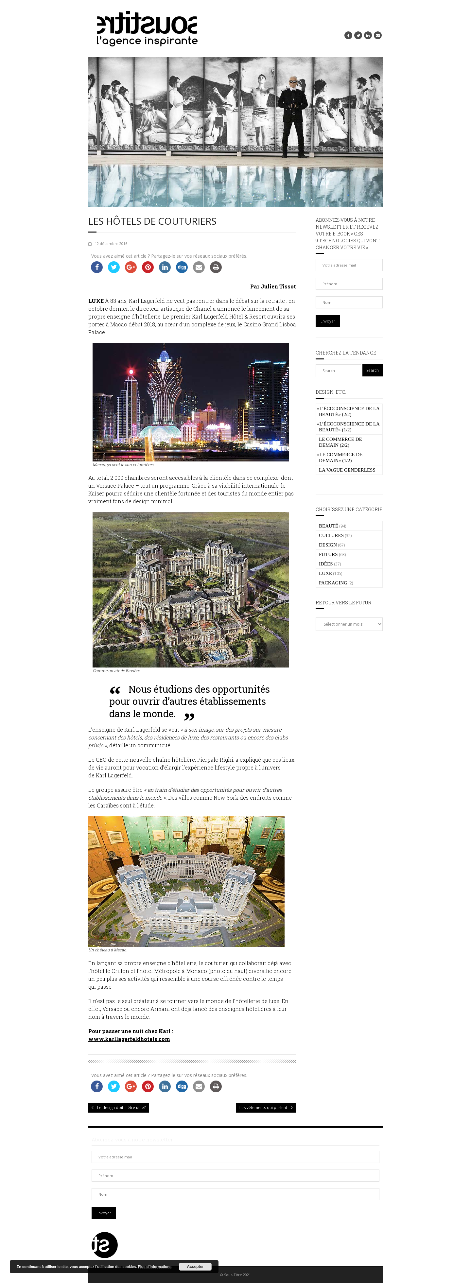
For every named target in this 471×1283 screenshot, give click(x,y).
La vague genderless (347, 470)
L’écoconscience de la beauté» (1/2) (348, 426)
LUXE (325, 573)
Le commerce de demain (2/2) (340, 442)
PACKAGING (333, 582)
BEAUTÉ (328, 526)
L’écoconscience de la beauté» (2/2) (348, 411)
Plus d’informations (154, 1267)
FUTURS (328, 554)
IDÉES (326, 563)
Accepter (195, 1266)
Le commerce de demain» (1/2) (339, 457)
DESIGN (328, 544)
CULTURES (331, 535)
